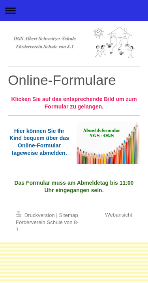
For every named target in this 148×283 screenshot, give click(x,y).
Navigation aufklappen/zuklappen (74, 10)
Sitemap (68, 215)
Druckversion (36, 215)
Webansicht (118, 215)
